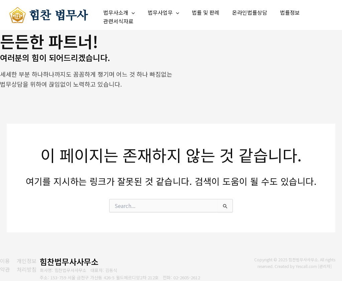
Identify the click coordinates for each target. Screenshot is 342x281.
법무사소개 (118, 11)
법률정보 (281, 11)
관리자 (325, 266)
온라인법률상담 (242, 11)
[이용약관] (5, 265)
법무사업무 (160, 11)
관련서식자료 (117, 20)
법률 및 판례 (200, 11)
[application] (130, 11)
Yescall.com (306, 266)
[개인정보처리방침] (30, 265)
